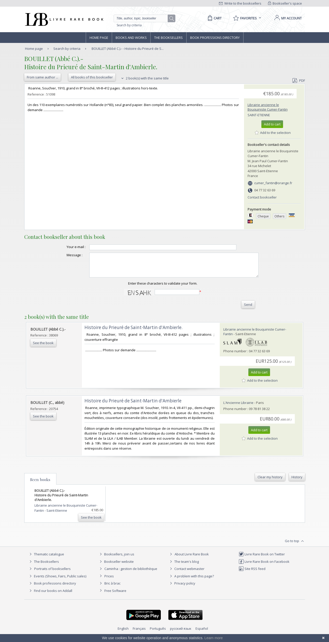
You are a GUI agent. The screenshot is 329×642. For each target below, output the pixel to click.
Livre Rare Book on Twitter (262, 558)
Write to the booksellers (240, 3)
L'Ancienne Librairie (238, 407)
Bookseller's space (285, 3)
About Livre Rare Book (192, 558)
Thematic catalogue (46, 558)
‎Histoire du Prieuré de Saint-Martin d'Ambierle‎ (132, 405)
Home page (99, 37)
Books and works (131, 37)
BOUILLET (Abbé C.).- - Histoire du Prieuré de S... (128, 48)
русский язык (180, 633)
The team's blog (183, 566)
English (123, 633)
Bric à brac (112, 588)
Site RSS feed (252, 573)
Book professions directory (215, 37)
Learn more (213, 638)
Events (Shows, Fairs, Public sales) (57, 580)
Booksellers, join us (116, 558)
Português (158, 633)
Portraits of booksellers (52, 573)
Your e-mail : (65, 246)
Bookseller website (116, 566)
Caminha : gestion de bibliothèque (130, 573)
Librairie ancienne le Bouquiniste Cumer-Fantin (268, 107)
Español (202, 633)
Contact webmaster (186, 573)
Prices (109, 580)
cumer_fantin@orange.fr (273, 183)
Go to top (295, 545)
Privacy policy (181, 587)
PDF (298, 80)
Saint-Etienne (259, 115)
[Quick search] (143, 18)
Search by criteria (129, 25)
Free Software (115, 595)
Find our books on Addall (50, 595)
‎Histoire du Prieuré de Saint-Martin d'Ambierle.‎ (133, 332)
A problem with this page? (191, 580)
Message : (64, 255)
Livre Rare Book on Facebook (264, 566)
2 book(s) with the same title (144, 78)
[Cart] (214, 18)
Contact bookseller (262, 197)
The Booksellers (168, 37)
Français (139, 633)
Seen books (40, 484)
